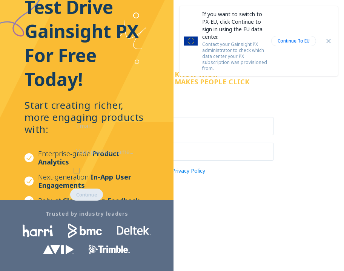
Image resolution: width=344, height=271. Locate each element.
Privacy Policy (188, 170)
